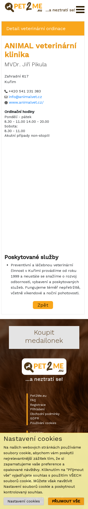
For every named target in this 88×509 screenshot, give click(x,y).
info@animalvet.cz (25, 97)
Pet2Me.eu (38, 395)
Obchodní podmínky (45, 414)
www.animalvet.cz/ (26, 102)
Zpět (43, 305)
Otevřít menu (80, 9)
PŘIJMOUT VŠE (66, 501)
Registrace (38, 405)
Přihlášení (37, 409)
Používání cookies (43, 423)
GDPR (34, 418)
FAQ (33, 400)
